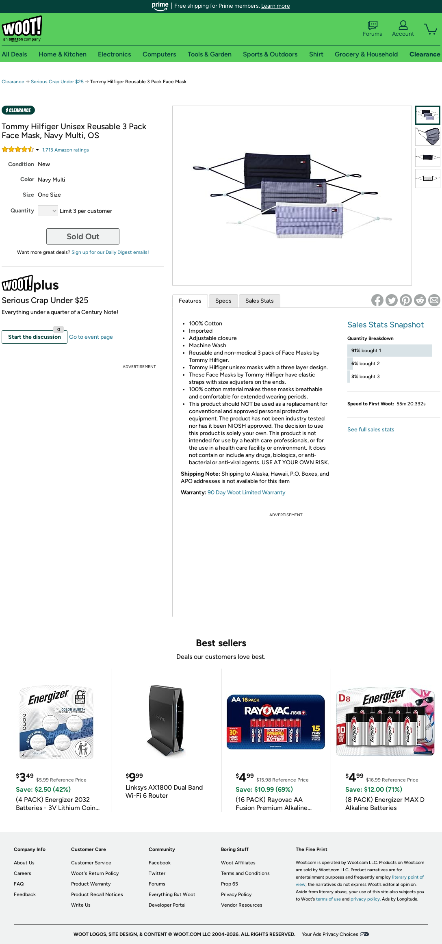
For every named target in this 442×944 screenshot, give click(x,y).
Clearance (13, 81)
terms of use (328, 899)
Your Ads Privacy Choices (330, 934)
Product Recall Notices (97, 894)
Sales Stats (259, 300)
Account (403, 28)
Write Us (81, 905)
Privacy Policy (236, 894)
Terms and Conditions (245, 873)
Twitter (157, 873)
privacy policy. (366, 899)
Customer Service (91, 863)
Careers (22, 873)
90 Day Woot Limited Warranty (247, 492)
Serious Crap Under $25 (57, 81)
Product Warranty (90, 884)
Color (27, 179)
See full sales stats (370, 429)
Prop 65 (229, 884)
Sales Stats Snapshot (385, 324)
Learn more (275, 5)
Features (190, 300)
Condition (21, 164)
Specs (223, 300)
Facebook (160, 863)
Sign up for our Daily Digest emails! (110, 252)
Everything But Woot (172, 894)
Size (28, 194)
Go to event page (91, 336)
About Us (24, 863)
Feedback (25, 894)
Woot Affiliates (238, 863)
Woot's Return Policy (95, 873)
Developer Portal (167, 905)
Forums (372, 28)
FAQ (19, 884)
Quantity (22, 210)
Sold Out (83, 236)
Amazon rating (65, 150)
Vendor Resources (241, 905)
